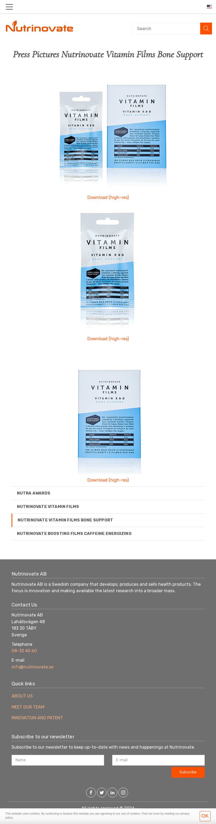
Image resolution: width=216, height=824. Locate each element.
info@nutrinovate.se (32, 666)
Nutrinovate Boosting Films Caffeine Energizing (74, 533)
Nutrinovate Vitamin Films (48, 506)
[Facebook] (91, 793)
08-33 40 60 (24, 650)
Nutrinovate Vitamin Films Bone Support (65, 520)
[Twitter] (101, 793)
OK (205, 816)
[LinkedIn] (112, 793)
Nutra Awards (33, 493)
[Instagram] (123, 793)
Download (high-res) (108, 197)
